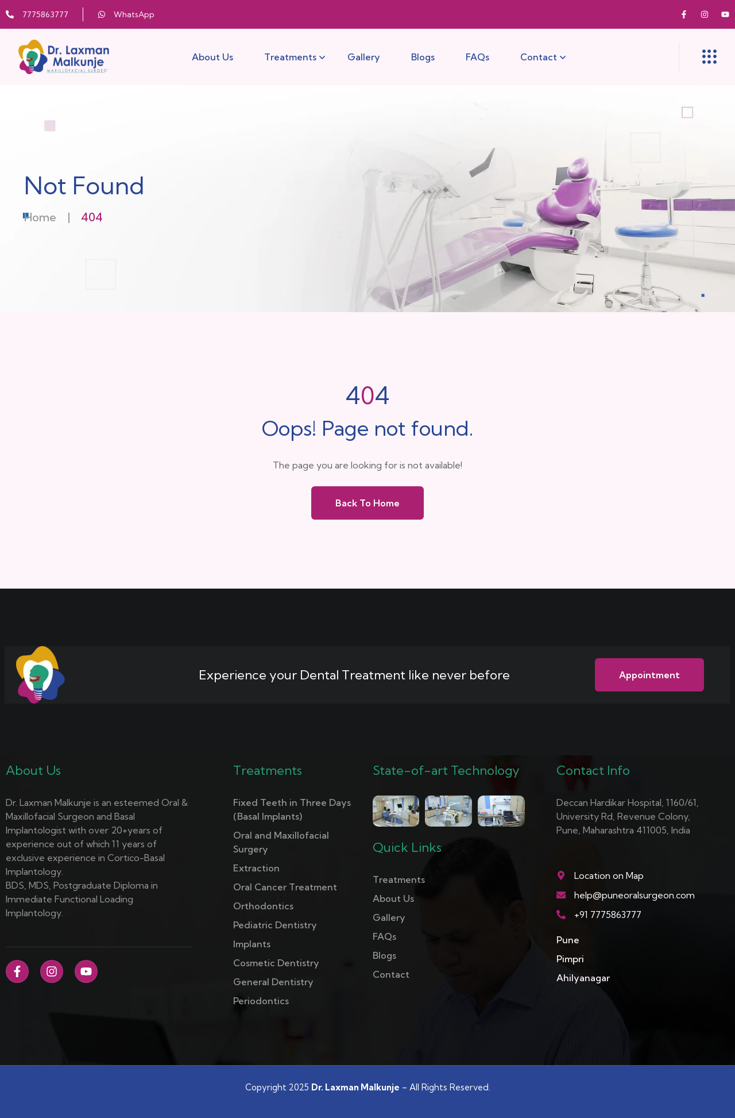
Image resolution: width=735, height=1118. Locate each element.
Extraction (256, 868)
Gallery (363, 57)
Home (40, 217)
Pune (567, 940)
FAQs (477, 57)
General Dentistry (273, 982)
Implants (251, 944)
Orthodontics (263, 906)
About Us (212, 57)
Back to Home (367, 503)
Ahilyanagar (583, 977)
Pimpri (570, 959)
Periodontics (261, 1000)
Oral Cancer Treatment (285, 887)
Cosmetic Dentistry (276, 963)
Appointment (649, 675)
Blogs (423, 57)
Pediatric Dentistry (275, 925)
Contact (538, 57)
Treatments (290, 57)
